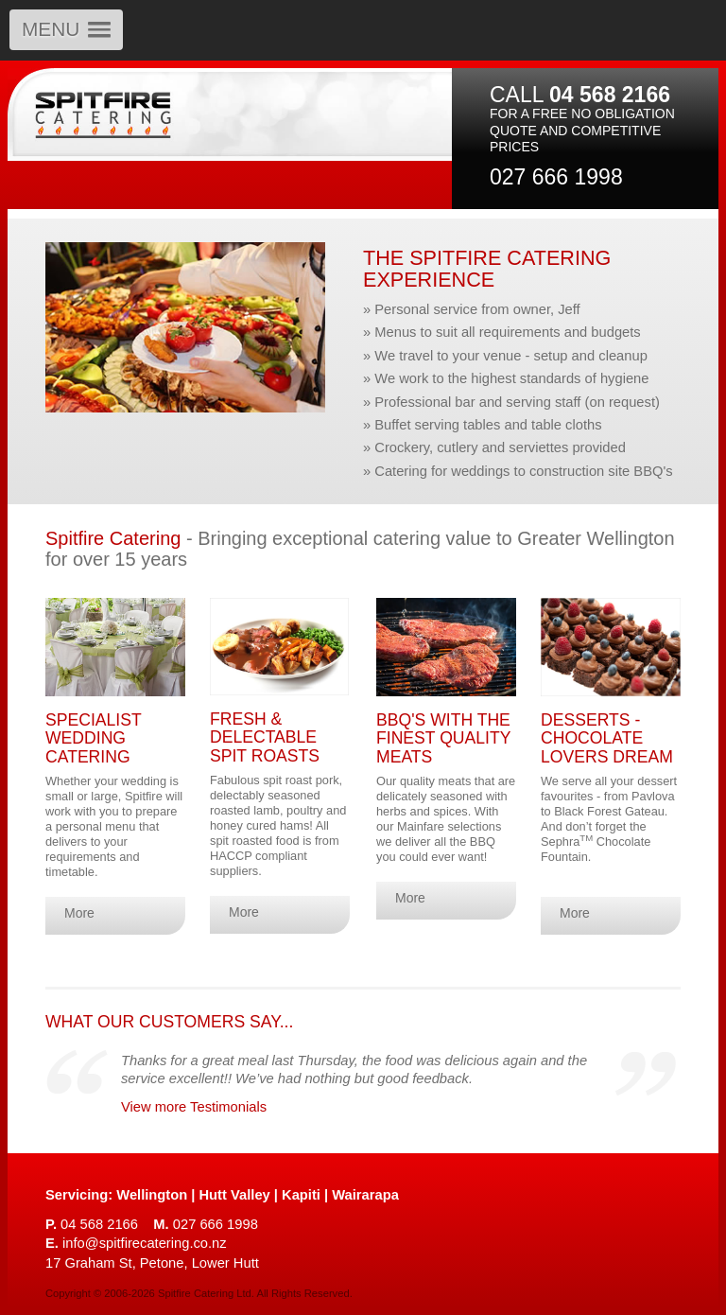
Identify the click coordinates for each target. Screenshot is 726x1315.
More (79, 912)
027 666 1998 (556, 177)
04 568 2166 (91, 1224)
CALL (580, 94)
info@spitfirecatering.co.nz (136, 1243)
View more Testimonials (194, 1106)
